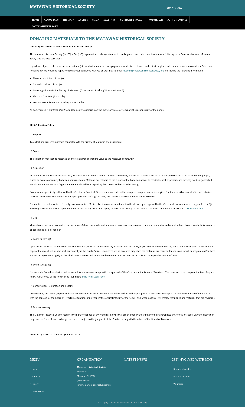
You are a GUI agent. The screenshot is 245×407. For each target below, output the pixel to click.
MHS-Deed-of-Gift (193, 208)
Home (35, 19)
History (68, 19)
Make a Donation (181, 376)
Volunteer (155, 19)
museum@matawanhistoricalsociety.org (143, 70)
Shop (95, 19)
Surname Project (132, 19)
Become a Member (182, 369)
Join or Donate (177, 19)
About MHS (51, 19)
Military (109, 19)
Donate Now (195, 7)
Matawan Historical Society (62, 6)
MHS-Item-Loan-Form (93, 276)
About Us (36, 376)
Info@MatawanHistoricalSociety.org (94, 384)
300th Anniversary (45, 26)
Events (83, 19)
